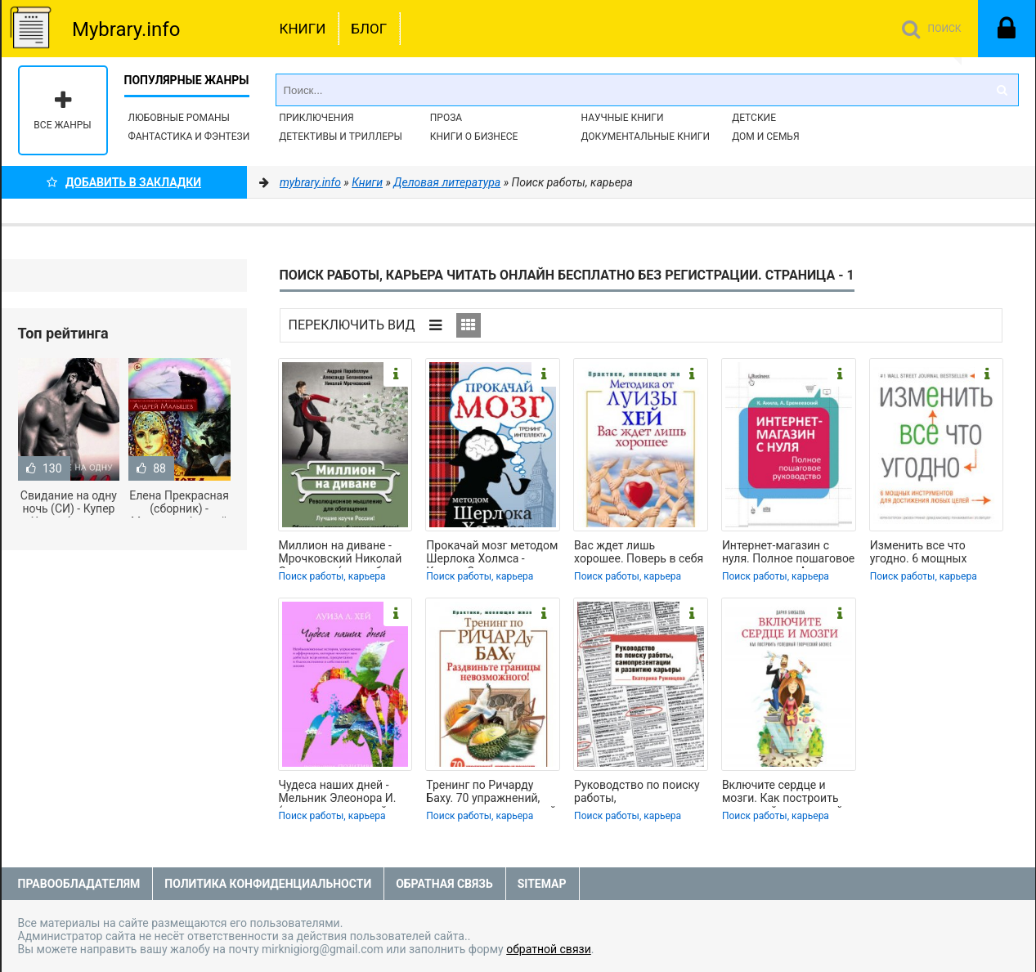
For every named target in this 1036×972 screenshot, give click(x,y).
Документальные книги (645, 136)
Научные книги (622, 117)
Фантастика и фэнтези (189, 136)
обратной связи (548, 949)
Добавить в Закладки (124, 182)
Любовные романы (179, 117)
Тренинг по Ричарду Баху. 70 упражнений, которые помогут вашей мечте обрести (491, 793)
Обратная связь (444, 883)
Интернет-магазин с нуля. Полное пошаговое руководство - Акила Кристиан (788, 553)
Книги (303, 28)
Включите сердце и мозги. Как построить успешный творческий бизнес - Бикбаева (782, 793)
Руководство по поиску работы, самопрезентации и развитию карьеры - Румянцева (637, 793)
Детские (754, 117)
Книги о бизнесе (474, 136)
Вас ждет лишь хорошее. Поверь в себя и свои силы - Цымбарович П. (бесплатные (638, 553)
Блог (369, 28)
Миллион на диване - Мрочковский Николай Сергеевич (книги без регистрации (340, 553)
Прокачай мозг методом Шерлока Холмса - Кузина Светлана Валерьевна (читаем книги (492, 553)
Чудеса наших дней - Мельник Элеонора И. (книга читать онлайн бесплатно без (338, 793)
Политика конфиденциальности (267, 883)
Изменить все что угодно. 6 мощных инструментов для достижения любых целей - (922, 553)
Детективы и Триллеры (340, 136)
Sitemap (542, 883)
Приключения (316, 117)
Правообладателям (79, 883)
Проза (446, 117)
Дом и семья (765, 136)
